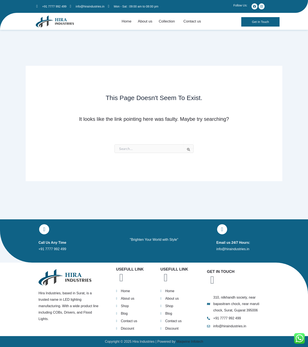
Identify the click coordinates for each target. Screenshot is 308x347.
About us (146, 22)
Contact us (191, 22)
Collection (166, 22)
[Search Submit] (188, 151)
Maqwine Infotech (189, 341)
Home (128, 22)
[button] (167, 22)
